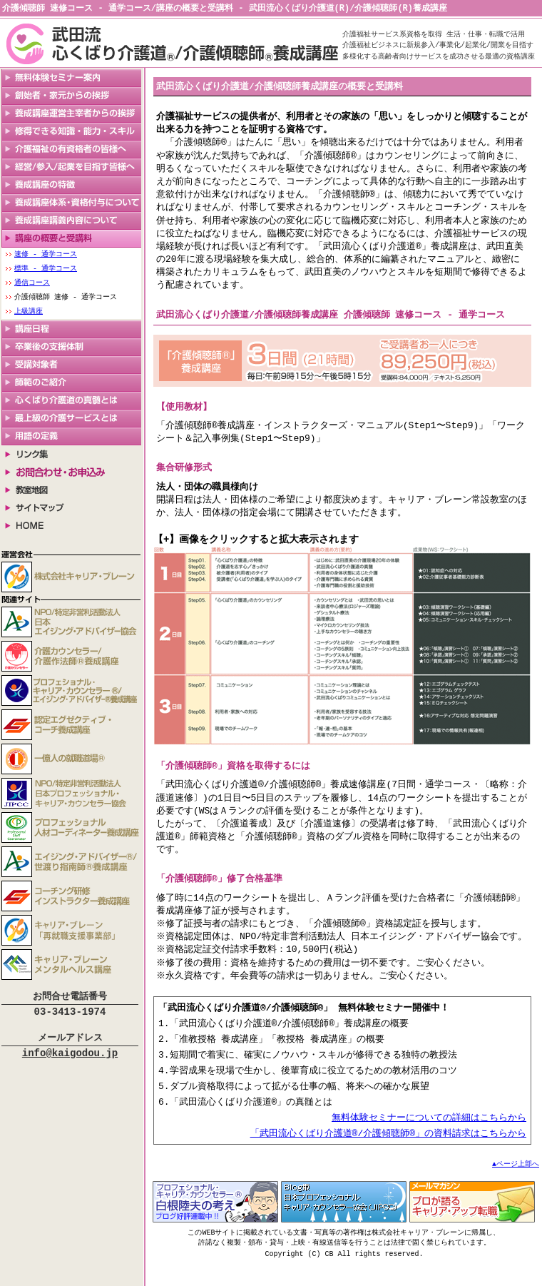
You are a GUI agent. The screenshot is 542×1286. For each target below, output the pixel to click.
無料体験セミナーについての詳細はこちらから (429, 1138)
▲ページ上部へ (515, 1186)
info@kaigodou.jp (70, 1058)
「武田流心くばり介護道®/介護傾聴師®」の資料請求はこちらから (388, 1154)
